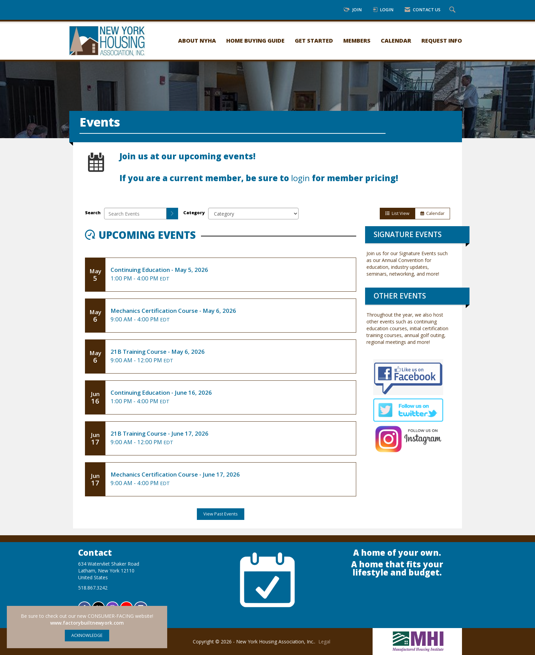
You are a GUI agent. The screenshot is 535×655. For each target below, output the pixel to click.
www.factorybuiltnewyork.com (87, 623)
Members (357, 40)
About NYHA (197, 40)
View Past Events (220, 514)
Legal (324, 641)
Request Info (441, 40)
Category (194, 213)
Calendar (396, 40)
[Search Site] (453, 10)
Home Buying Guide (255, 40)
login (300, 178)
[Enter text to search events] (135, 213)
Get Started (314, 40)
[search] (172, 213)
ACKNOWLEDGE (87, 635)
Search (93, 213)
